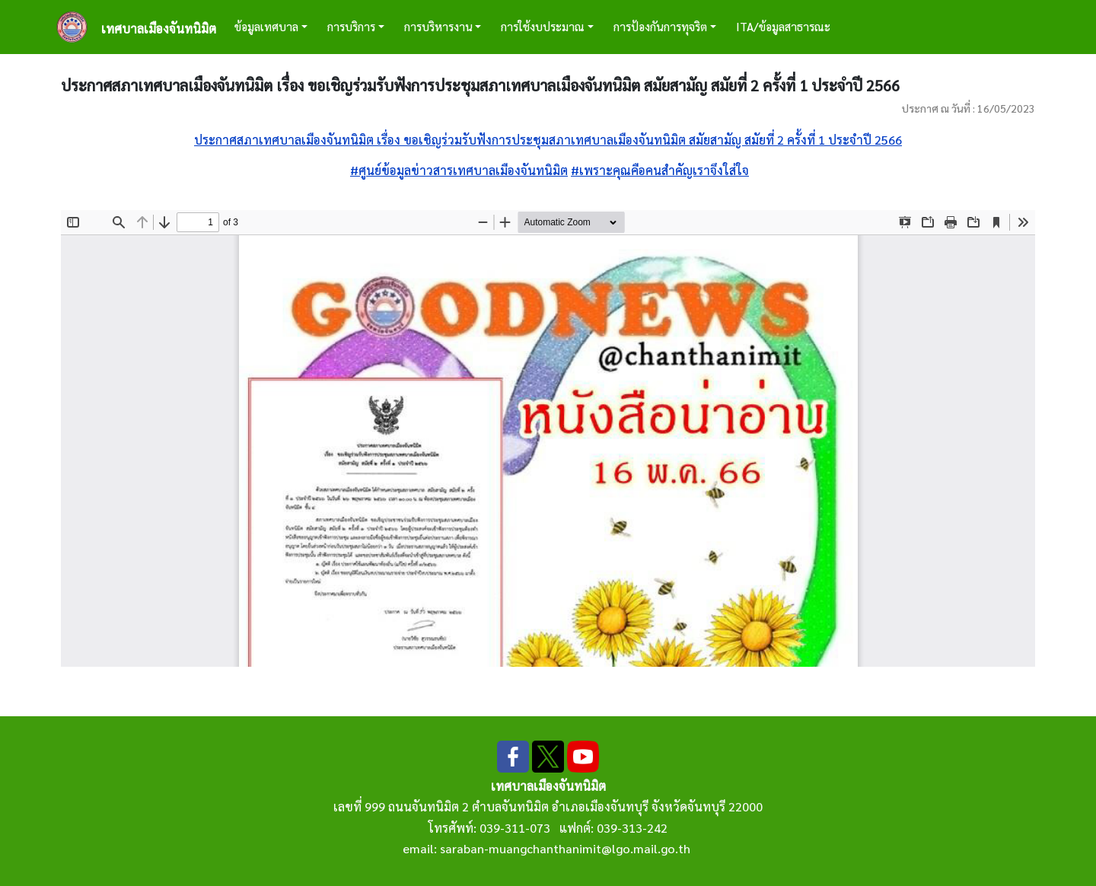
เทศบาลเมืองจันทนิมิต (158, 29)
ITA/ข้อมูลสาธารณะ (783, 26)
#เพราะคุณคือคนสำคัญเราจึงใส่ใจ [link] (660, 170)
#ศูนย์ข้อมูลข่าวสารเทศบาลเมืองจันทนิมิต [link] (459, 170)
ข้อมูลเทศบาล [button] (266, 26)
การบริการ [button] (351, 26)
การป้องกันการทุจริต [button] (660, 26)
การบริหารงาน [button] (438, 26)
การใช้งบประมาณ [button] (543, 26)
